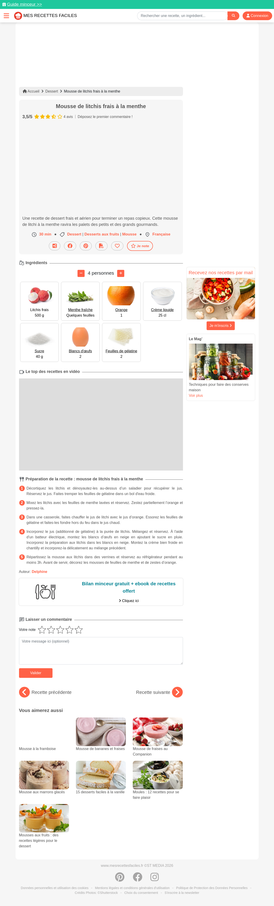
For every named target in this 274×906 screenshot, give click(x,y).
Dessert (51, 91)
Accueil (31, 91)
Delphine (39, 572)
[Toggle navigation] (6, 15)
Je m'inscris (221, 326)
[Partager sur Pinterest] (86, 245)
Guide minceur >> (24, 4)
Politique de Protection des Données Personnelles (211, 888)
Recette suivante (159, 692)
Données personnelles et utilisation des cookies (55, 888)
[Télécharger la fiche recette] (101, 245)
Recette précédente (45, 692)
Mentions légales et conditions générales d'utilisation (132, 888)
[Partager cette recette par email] (54, 245)
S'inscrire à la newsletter (182, 893)
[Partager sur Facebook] (70, 245)
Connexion (257, 16)
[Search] (233, 15)
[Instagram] (154, 879)
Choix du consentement (141, 893)
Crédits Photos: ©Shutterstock (96, 893)
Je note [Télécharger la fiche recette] (140, 246)
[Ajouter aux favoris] (117, 245)
